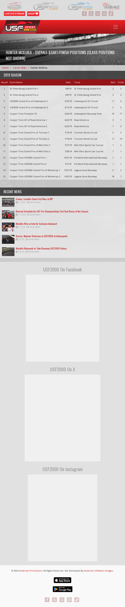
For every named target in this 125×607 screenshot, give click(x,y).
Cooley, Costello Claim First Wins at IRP (34, 199)
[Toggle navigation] (115, 27)
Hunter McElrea (38, 67)
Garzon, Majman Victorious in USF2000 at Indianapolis (42, 236)
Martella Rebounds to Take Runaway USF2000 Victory (41, 248)
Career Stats (19, 67)
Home (5, 67)
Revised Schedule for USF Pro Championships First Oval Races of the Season (52, 211)
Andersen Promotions (30, 570)
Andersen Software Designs (98, 570)
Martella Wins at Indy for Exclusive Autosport (36, 223)
